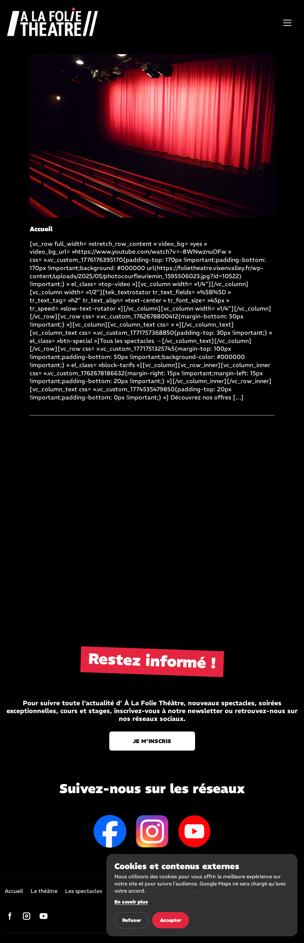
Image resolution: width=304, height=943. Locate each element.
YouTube (194, 831)
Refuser (131, 920)
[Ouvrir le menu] (287, 22)
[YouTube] (43, 916)
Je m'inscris (152, 741)
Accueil (14, 891)
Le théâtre (44, 891)
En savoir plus (131, 902)
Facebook (110, 831)
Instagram (152, 831)
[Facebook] (9, 916)
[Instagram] (26, 916)
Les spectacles (83, 891)
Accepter (170, 920)
